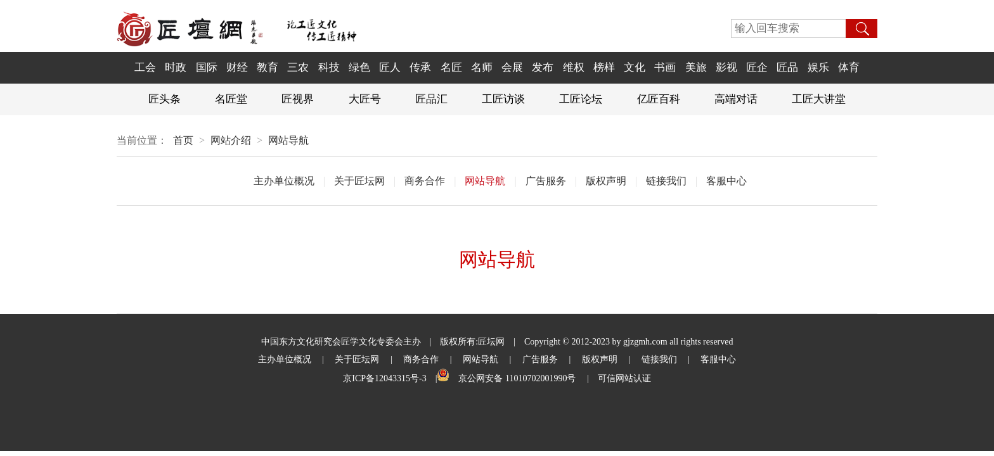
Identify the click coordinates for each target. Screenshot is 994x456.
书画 (665, 67)
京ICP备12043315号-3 (384, 378)
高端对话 (736, 99)
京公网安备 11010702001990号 (518, 378)
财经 (237, 67)
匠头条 (164, 99)
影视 (726, 67)
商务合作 (424, 180)
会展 (512, 67)
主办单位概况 (284, 180)
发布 (542, 67)
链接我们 (666, 180)
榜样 (604, 67)
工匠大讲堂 (819, 99)
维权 (573, 67)
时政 (175, 67)
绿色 (359, 67)
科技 (329, 67)
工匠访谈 (503, 99)
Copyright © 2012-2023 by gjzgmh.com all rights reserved (628, 341)
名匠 (451, 67)
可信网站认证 (624, 378)
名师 (482, 67)
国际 (206, 67)
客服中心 (726, 180)
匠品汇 (431, 99)
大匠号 (365, 99)
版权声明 (606, 180)
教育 (267, 67)
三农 (298, 67)
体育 (849, 67)
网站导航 (288, 140)
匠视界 (297, 99)
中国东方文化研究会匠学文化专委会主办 (341, 341)
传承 (420, 67)
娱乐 (818, 67)
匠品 (787, 67)
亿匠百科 (658, 99)
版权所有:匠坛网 (472, 341)
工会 (145, 67)
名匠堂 (231, 99)
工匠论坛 (580, 99)
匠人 (390, 67)
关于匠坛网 (359, 180)
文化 (634, 67)
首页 (183, 140)
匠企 (757, 67)
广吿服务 (546, 180)
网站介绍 (230, 140)
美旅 (696, 67)
